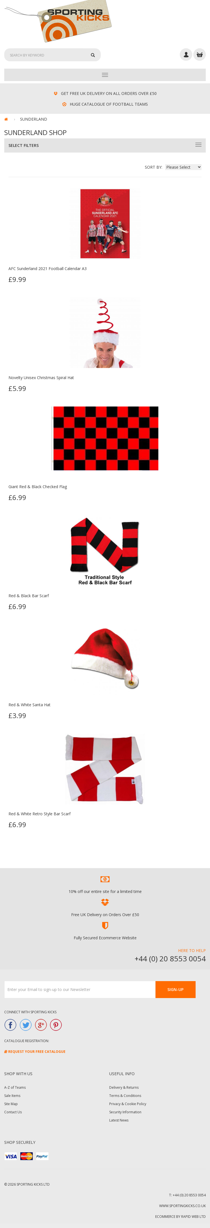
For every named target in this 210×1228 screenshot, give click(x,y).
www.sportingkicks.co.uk (182, 1205)
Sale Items (12, 1095)
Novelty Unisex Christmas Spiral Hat (41, 377)
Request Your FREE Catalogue (34, 1051)
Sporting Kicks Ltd (33, 1184)
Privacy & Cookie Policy (127, 1103)
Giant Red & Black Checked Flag (37, 486)
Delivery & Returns (124, 1087)
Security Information (125, 1112)
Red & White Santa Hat (29, 704)
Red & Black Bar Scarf (28, 595)
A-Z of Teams (15, 1087)
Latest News (118, 1120)
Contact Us (13, 1112)
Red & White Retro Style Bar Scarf (39, 813)
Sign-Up (175, 989)
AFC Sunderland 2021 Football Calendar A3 (47, 268)
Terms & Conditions (125, 1095)
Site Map (11, 1103)
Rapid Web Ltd (193, 1216)
